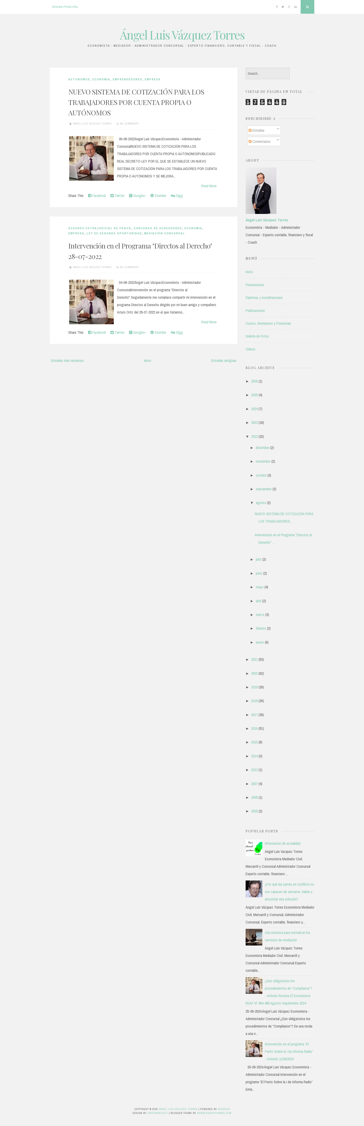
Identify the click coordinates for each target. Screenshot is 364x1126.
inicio (249, 271)
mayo (259, 586)
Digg (177, 195)
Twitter (117, 195)
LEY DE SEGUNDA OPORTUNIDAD (114, 233)
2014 (254, 756)
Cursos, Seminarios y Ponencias (268, 323)
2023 (254, 422)
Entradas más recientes (67, 360)
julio (258, 559)
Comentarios (259, 141)
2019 (254, 687)
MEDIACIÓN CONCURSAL (164, 233)
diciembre (262, 447)
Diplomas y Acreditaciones (264, 297)
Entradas (256, 130)
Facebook (97, 195)
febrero (261, 628)
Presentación (255, 284)
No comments (129, 123)
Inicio (147, 360)
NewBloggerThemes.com (214, 1113)
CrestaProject (157, 1113)
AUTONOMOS (79, 79)
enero (260, 642)
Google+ (137, 195)
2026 (254, 381)
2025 (254, 394)
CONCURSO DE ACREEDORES (157, 228)
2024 (254, 408)
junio (259, 573)
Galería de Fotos (257, 336)
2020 (254, 673)
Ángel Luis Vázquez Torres (182, 35)
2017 (254, 714)
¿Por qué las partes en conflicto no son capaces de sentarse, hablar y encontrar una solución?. (289, 892)
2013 (254, 769)
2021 (254, 659)
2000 (254, 811)
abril (258, 600)
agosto (261, 502)
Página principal (65, 7)
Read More (209, 185)
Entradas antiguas (223, 360)
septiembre (264, 488)
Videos (250, 349)
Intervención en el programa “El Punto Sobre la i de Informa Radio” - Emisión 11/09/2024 (289, 1051)
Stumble (158, 195)
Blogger (224, 1109)
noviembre (263, 461)
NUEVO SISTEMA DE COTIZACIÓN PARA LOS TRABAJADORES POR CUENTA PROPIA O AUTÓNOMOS (136, 102)
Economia (101, 79)
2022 (254, 436)
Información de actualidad (282, 843)
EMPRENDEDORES (127, 79)
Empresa (153, 79)
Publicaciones (255, 310)
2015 (254, 742)
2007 (254, 783)
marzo (260, 614)
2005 (254, 797)
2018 (254, 700)
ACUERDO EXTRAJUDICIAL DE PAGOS (99, 228)
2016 (254, 728)
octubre (261, 475)
